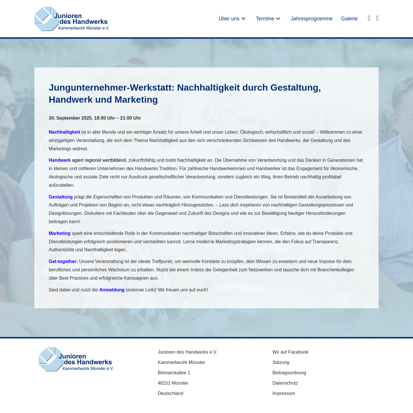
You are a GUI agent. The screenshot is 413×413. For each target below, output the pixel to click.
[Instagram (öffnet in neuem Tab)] (377, 18)
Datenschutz (285, 383)
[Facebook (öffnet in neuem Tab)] (369, 18)
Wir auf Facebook (290, 352)
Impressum (283, 393)
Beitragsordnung (289, 372)
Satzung (280, 362)
